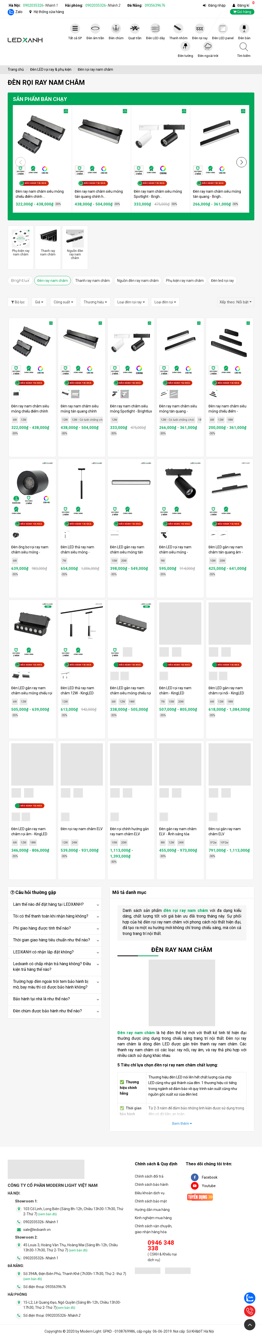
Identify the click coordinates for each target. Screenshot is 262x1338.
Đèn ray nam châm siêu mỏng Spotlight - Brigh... (158, 194)
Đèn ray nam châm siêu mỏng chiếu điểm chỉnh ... (40, 194)
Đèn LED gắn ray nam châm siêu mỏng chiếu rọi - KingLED (130, 693)
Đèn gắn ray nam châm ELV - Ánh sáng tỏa (177, 831)
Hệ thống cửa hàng (49, 12)
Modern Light (90, 1331)
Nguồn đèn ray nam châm (138, 281)
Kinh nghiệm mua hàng (153, 1218)
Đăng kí (243, 5)
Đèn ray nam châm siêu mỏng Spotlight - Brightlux (131, 408)
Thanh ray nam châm (92, 281)
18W (201, 419)
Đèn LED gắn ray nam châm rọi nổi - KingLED (226, 690)
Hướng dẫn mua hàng (152, 1210)
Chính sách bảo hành (151, 1184)
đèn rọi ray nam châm (185, 910)
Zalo (19, 12)
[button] (241, 162)
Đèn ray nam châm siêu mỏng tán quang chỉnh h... (99, 194)
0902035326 (40, 5)
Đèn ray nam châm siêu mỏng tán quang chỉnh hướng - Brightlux (80, 411)
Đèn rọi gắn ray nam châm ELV (225, 831)
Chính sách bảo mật (151, 1201)
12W (23, 419)
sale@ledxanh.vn (37, 1230)
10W (114, 560)
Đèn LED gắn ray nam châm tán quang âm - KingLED (226, 552)
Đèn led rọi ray (222, 281)
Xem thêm (182, 1123)
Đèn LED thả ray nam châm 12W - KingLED (77, 690)
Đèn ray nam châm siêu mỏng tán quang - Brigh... (217, 194)
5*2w (213, 842)
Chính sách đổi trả (149, 1176)
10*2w (224, 842)
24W (74, 842)
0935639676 (155, 5)
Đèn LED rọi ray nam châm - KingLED (175, 690)
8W (163, 842)
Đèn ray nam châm (52, 281)
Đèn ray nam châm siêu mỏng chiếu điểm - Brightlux (227, 411)
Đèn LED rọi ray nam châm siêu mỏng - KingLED (175, 552)
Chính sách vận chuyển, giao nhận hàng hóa (153, 1229)
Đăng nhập (217, 5)
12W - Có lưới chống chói (88, 419)
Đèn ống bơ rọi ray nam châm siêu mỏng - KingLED (29, 552)
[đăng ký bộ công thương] (147, 1271)
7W (64, 560)
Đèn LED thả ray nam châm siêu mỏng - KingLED (77, 552)
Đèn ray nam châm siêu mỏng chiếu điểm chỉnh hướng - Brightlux (30, 411)
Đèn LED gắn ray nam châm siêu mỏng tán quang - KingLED (127, 552)
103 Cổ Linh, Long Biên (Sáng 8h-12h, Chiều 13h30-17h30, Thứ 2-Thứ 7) (73, 1211)
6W (15, 419)
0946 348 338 (161, 1245)
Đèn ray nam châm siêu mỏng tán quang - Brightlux (178, 411)
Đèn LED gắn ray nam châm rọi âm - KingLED (29, 831)
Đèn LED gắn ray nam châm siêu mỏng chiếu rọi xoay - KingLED (31, 693)
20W (124, 560)
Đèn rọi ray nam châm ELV (82, 829)
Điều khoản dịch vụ (150, 1193)
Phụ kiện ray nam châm (185, 281)
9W (163, 560)
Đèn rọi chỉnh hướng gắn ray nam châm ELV (129, 831)
